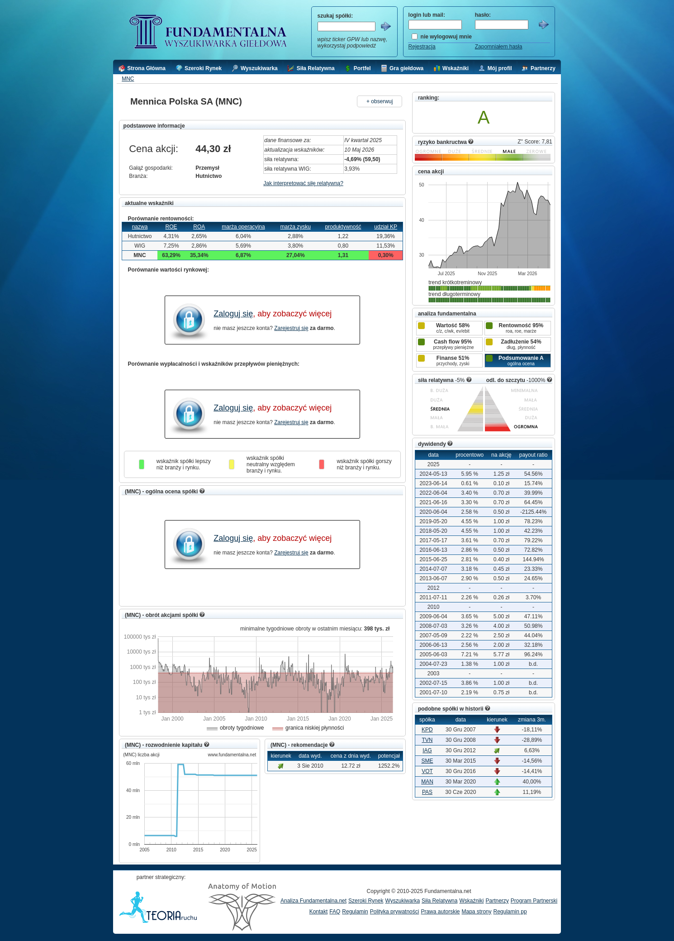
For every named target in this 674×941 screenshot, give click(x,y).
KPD (427, 729)
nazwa (140, 227)
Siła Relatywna (439, 901)
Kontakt (318, 911)
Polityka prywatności (394, 911)
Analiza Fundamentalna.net (313, 901)
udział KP (385, 227)
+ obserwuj (379, 101)
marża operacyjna (243, 227)
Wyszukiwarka (402, 901)
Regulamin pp (510, 911)
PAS (427, 792)
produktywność (343, 227)
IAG (427, 750)
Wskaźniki (471, 901)
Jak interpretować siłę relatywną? (303, 183)
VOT (427, 771)
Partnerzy (496, 901)
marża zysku (295, 227)
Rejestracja (422, 46)
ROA (199, 227)
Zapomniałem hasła (498, 46)
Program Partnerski (534, 901)
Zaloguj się (233, 313)
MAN (427, 782)
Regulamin (355, 911)
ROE (171, 227)
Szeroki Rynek (365, 901)
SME (427, 761)
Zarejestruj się (291, 328)
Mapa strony (476, 911)
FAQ (334, 911)
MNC (128, 79)
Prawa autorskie (440, 911)
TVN (427, 740)
